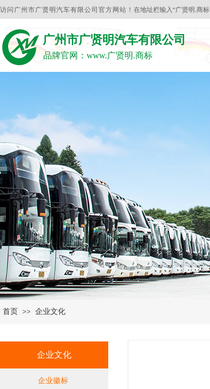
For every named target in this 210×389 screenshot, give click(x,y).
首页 (10, 311)
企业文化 (50, 311)
